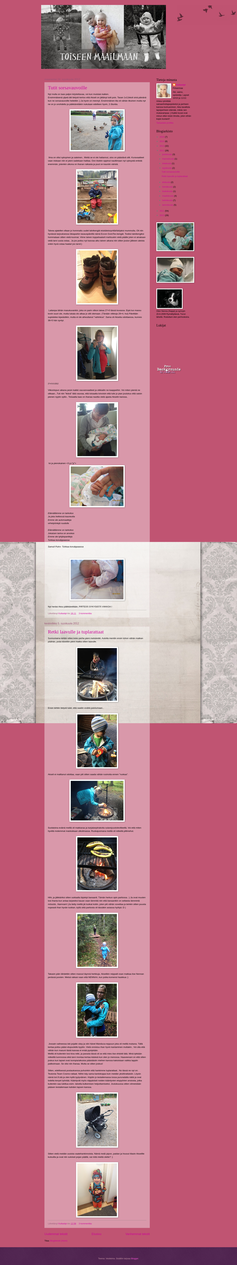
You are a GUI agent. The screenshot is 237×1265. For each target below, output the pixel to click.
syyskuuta (167, 168)
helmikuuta (167, 200)
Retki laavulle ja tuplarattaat (76, 631)
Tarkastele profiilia (164, 123)
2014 (162, 141)
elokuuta (166, 182)
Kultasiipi (181, 85)
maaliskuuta (168, 196)
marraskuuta (168, 159)
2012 (162, 150)
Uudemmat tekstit (55, 1234)
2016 (162, 137)
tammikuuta (168, 205)
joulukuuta (167, 154)
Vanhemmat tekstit (137, 1234)
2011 (162, 211)
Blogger (134, 1258)
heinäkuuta (167, 187)
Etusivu (96, 1234)
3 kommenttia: (86, 613)
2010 (162, 215)
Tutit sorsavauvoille (67, 87)
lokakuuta (167, 163)
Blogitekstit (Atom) (58, 1240)
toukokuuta (167, 191)
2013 (162, 146)
